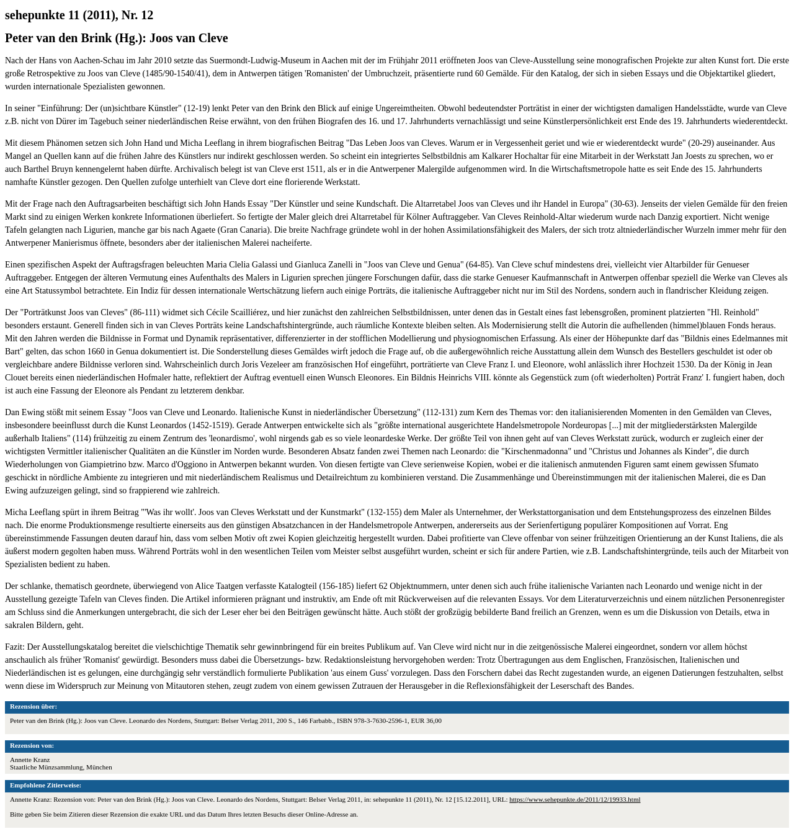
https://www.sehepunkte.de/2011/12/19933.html (574, 799)
